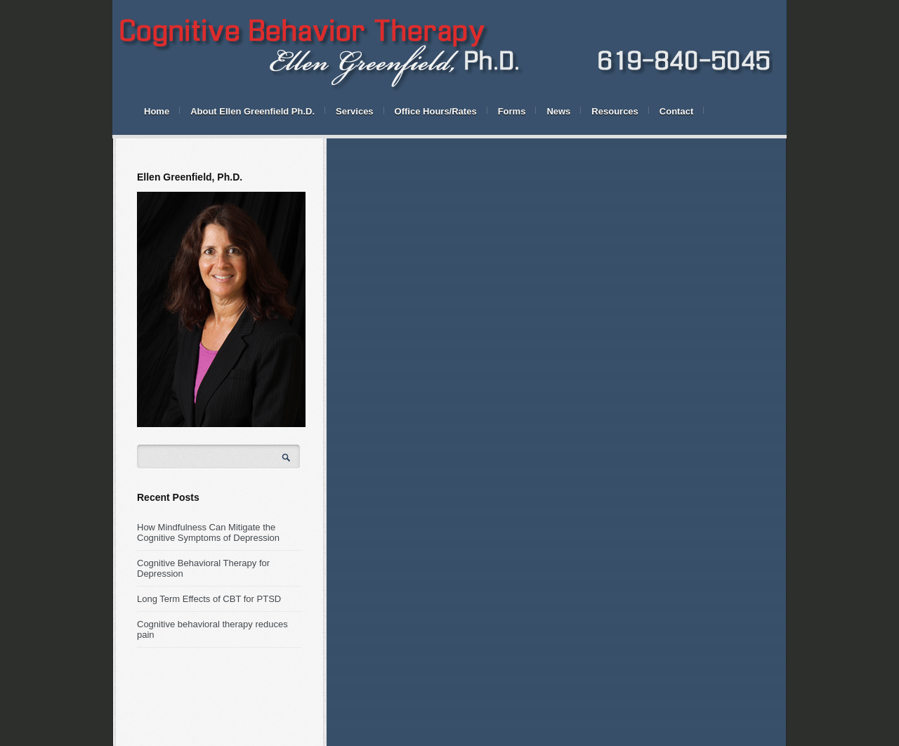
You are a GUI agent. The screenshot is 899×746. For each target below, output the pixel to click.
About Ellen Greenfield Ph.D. (252, 111)
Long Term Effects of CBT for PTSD (209, 599)
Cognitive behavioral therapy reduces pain (212, 629)
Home (156, 111)
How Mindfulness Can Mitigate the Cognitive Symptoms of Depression (208, 532)
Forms (512, 111)
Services (355, 111)
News (558, 111)
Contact (676, 111)
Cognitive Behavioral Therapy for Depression (203, 568)
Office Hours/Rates (436, 111)
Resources (614, 111)
